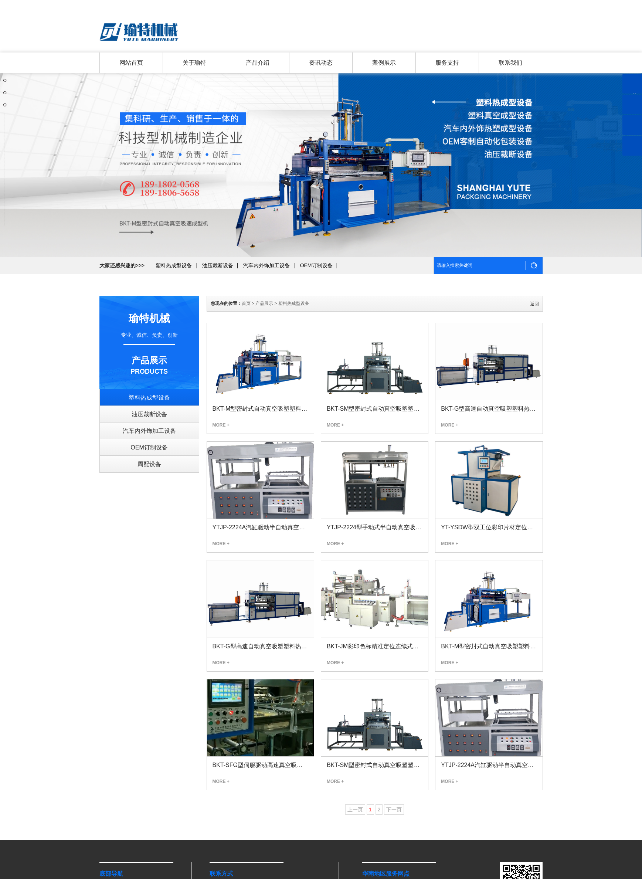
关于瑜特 (482, 5)
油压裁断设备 (217, 290)
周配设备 (149, 464)
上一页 (355, 809)
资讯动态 (320, 63)
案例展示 (383, 63)
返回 (534, 303)
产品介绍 (257, 63)
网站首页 (131, 63)
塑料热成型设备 (174, 290)
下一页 (394, 809)
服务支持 (446, 63)
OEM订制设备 (316, 290)
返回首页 (534, 5)
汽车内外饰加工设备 (266, 290)
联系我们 (508, 5)
